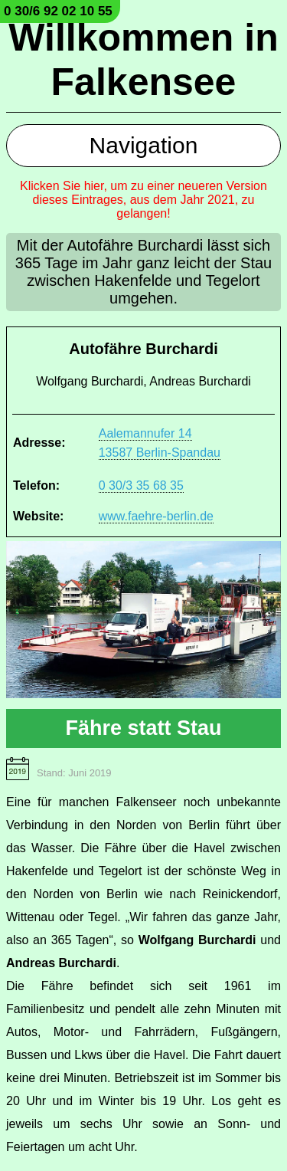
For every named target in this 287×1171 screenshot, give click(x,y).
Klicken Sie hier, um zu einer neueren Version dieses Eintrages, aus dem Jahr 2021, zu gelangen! (143, 199)
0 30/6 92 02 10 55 (58, 11)
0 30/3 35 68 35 (141, 485)
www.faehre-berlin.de (156, 516)
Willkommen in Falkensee (143, 59)
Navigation (144, 145)
